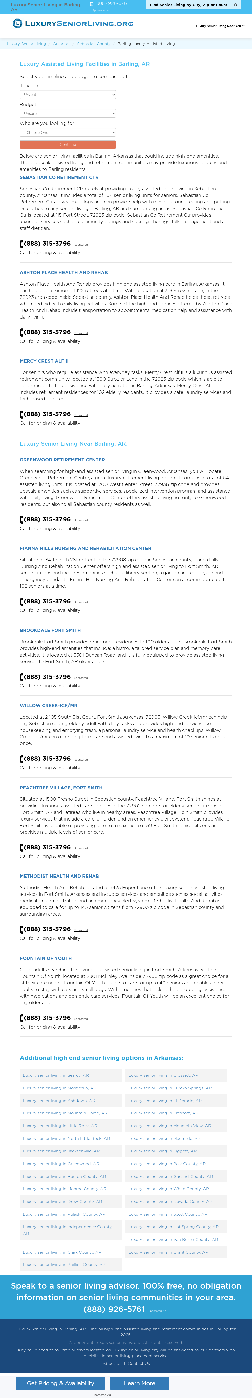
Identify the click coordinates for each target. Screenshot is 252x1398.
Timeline (29, 85)
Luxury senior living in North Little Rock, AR (66, 1138)
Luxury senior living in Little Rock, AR (60, 1126)
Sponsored (81, 244)
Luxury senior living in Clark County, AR (62, 1252)
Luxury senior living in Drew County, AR (62, 1201)
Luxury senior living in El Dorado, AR (165, 1100)
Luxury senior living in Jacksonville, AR (61, 1151)
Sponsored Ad (102, 11)
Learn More (139, 1383)
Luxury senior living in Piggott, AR (163, 1151)
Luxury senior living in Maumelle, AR (165, 1138)
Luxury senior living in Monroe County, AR (65, 1189)
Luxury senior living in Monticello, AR (59, 1088)
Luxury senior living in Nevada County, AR (171, 1201)
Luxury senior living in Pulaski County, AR (64, 1214)
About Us (111, 1363)
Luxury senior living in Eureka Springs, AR (170, 1088)
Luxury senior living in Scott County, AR (168, 1214)
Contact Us (139, 1363)
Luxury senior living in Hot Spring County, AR (174, 1227)
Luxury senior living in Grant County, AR (168, 1252)
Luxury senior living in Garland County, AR (171, 1176)
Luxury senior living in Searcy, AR (56, 1075)
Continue (68, 144)
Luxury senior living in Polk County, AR (167, 1164)
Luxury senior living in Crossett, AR (163, 1075)
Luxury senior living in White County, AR (169, 1189)
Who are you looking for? (48, 123)
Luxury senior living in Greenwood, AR (61, 1164)
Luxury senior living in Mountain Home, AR (65, 1113)
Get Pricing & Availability (60, 1383)
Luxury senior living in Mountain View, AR (170, 1126)
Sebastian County (94, 44)
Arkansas (61, 44)
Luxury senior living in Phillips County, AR (64, 1264)
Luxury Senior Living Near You (218, 26)
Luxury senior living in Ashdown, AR (59, 1100)
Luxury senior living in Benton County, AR (64, 1176)
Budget (28, 104)
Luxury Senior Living (26, 44)
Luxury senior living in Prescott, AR (163, 1113)
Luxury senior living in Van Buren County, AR (173, 1239)
